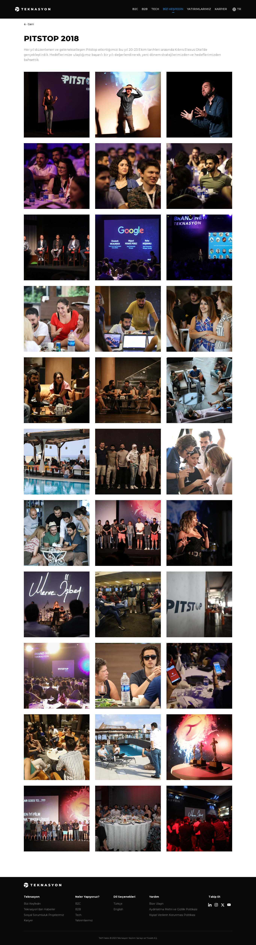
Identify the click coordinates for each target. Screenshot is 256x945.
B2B (145, 9)
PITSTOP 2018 (51, 38)
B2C (135, 9)
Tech (155, 9)
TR (239, 9)
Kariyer (221, 9)
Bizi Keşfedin (173, 9)
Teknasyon (32, 9)
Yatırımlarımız (199, 9)
